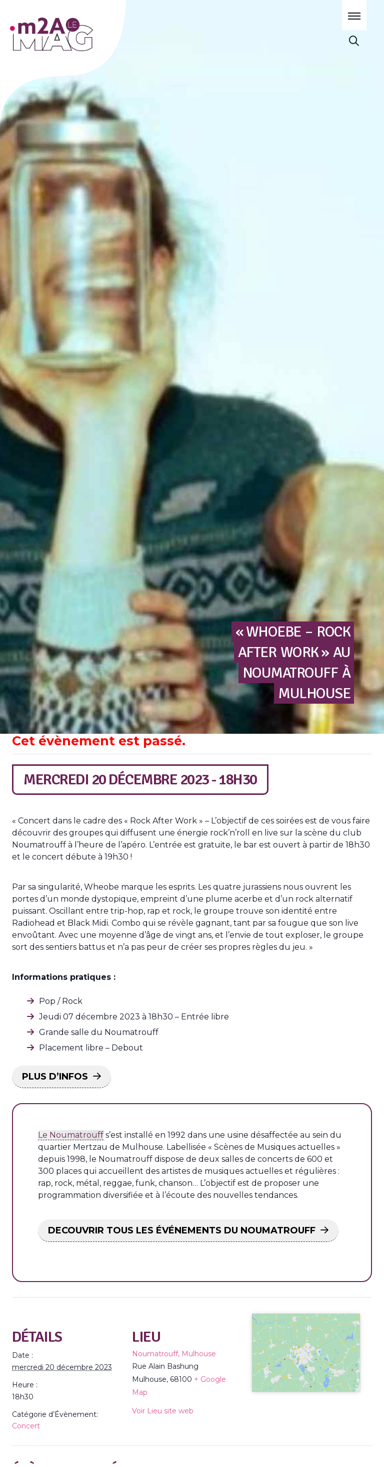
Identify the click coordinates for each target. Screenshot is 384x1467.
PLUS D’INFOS (55, 1076)
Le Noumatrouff (71, 1135)
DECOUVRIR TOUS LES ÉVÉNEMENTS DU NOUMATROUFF (182, 1230)
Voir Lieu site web (163, 1410)
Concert (26, 1425)
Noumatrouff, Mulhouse (174, 1353)
